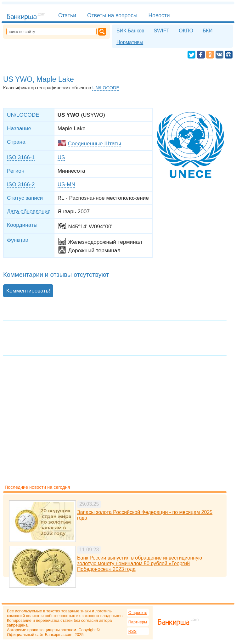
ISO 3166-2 (21, 184)
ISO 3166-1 (21, 157)
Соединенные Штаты (94, 143)
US (61, 157)
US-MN (67, 184)
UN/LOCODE (105, 87)
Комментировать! (28, 290)
